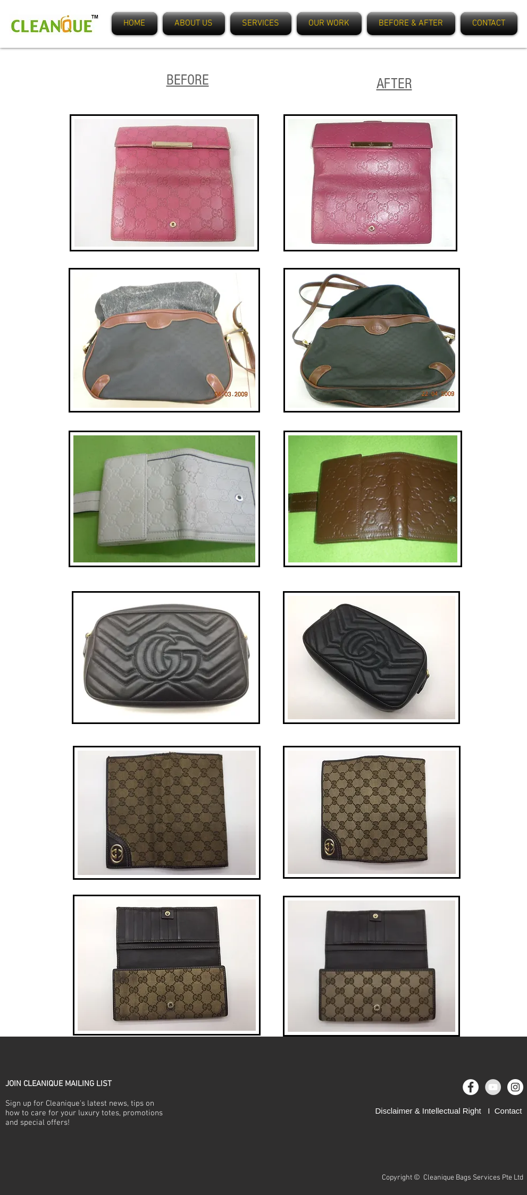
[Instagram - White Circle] (515, 1087)
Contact (508, 1110)
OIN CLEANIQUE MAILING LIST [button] (60, 1084)
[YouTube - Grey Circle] (493, 1087)
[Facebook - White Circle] (471, 1087)
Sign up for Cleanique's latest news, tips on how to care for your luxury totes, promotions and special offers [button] (84, 1113)
